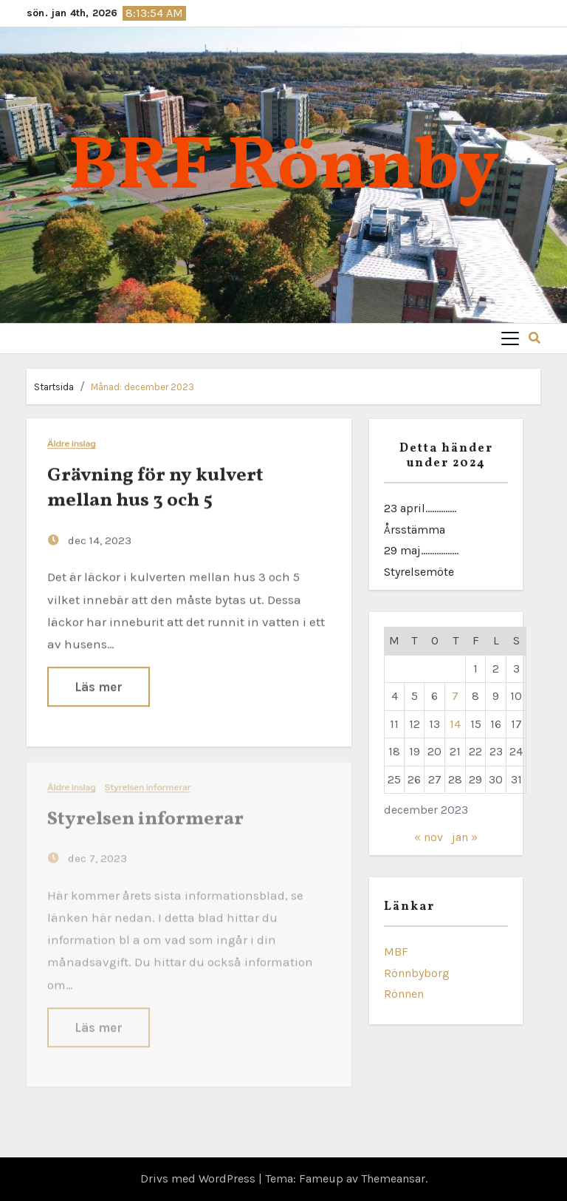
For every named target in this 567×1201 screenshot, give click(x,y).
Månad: (142, 386)
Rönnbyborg (417, 973)
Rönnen (404, 994)
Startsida (54, 386)
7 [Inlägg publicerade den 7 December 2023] (455, 696)
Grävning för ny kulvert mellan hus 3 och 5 (155, 488)
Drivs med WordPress (199, 1178)
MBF (396, 952)
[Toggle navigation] (510, 338)
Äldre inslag (71, 444)
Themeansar (393, 1178)
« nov (428, 837)
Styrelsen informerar (148, 784)
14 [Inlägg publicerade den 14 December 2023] (455, 724)
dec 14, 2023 (98, 539)
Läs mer (99, 685)
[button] (534, 338)
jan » (465, 837)
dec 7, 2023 (96, 855)
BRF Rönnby (283, 169)
